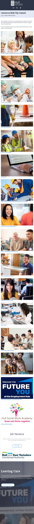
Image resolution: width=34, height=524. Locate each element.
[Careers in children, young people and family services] (17, 42)
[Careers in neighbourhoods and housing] (17, 240)
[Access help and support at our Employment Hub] (17, 388)
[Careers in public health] (17, 91)
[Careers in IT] (17, 166)
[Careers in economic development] (17, 215)
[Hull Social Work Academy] (17, 413)
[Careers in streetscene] (17, 116)
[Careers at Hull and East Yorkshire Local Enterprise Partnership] (17, 190)
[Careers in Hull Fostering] (17, 364)
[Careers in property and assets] (17, 265)
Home (2, 15)
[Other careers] (17, 314)
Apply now (17, 445)
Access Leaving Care (7, 484)
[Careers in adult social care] (17, 67)
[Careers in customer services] (17, 289)
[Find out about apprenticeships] (17, 339)
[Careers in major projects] (17, 141)
